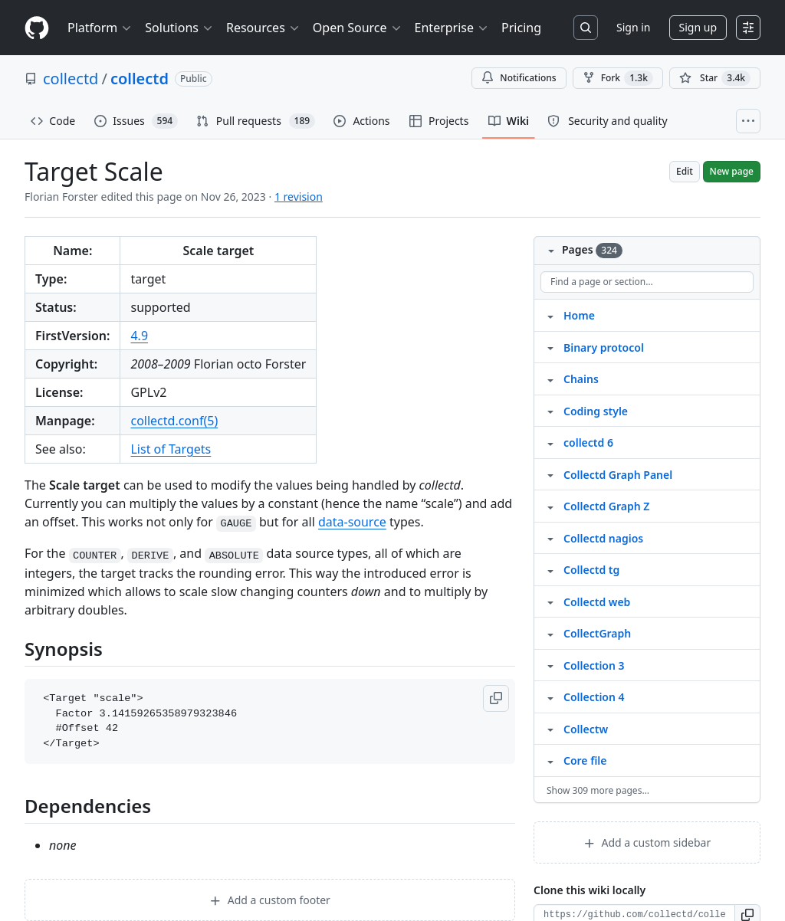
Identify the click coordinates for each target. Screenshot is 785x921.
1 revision (298, 196)
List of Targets (170, 449)
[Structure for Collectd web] (550, 601)
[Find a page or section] (647, 282)
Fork (618, 78)
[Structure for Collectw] (550, 728)
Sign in (633, 27)
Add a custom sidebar (647, 842)
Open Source (357, 27)
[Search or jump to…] (585, 27)
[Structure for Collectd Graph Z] (550, 505)
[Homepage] (37, 28)
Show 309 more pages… (598, 790)
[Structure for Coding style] (550, 410)
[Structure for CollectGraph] (550, 633)
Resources (263, 27)
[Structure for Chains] (550, 378)
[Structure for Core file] (550, 760)
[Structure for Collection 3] (550, 665)
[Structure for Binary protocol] (550, 347)
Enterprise (452, 27)
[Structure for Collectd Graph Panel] (550, 474)
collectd (70, 78)
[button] (496, 698)
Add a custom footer (269, 900)
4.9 (139, 335)
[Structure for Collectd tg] (550, 569)
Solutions (179, 27)
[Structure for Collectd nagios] (550, 538)
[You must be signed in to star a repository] (714, 78)
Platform (100, 27)
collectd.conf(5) (174, 420)
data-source (352, 521)
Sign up (698, 27)
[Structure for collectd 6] (550, 442)
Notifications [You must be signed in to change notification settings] (518, 77)
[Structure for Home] (550, 315)
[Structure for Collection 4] (550, 696)
